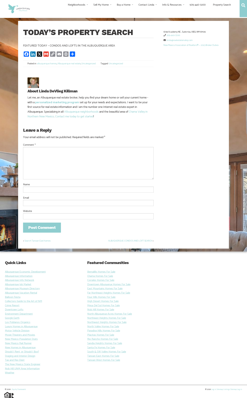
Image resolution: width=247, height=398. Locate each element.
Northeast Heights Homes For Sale (106, 318)
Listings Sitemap (230, 389)
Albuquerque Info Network (19, 280)
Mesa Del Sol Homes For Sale (103, 305)
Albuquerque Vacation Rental (21, 293)
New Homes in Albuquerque (20, 347)
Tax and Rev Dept (15, 360)
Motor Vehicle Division (17, 330)
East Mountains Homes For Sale (105, 288)
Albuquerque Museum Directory (22, 288)
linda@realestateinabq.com (180, 40)
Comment (29, 145)
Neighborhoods (76, 5)
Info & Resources (172, 5)
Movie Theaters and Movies (20, 335)
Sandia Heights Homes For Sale (104, 343)
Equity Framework (19, 389)
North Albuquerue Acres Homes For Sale (109, 314)
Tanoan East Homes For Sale (103, 356)
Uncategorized (89, 64)
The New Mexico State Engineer (22, 364)
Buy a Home (123, 5)
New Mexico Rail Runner (18, 343)
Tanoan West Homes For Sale (103, 360)
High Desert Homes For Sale (103, 301)
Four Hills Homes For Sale (101, 297)
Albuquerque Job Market (18, 284)
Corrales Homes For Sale (100, 280)
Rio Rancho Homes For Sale (102, 339)
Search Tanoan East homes (38, 241)
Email (26, 198)
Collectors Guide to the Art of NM (23, 301)
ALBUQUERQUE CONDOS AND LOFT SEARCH (130, 241)
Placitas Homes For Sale (100, 335)
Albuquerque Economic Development (25, 272)
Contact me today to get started (74, 116)
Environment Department (19, 314)
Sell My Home (101, 5)
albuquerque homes (47, 64)
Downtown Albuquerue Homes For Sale (108, 284)
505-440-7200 (198, 5)
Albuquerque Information (18, 276)
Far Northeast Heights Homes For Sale (108, 293)
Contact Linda (146, 5)
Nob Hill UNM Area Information (22, 368)
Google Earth (12, 318)
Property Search (222, 5)
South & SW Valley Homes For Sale (106, 352)
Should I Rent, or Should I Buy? (22, 352)
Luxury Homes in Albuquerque (21, 326)
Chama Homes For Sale (100, 276)
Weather (9, 373)
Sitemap (220, 389)
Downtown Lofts (14, 309)
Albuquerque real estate (69, 64)
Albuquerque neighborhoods (81, 111)
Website (27, 211)
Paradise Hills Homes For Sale (103, 330)
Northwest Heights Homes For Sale (106, 322)
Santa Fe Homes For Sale (101, 347)
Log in (213, 389)
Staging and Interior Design (20, 356)
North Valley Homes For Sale (103, 326)
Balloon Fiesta (12, 297)
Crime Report (12, 305)
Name (26, 185)
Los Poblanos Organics (17, 322)
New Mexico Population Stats (21, 339)
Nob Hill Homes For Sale (100, 309)
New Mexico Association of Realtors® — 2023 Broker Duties (191, 45)
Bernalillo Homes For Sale (101, 272)
